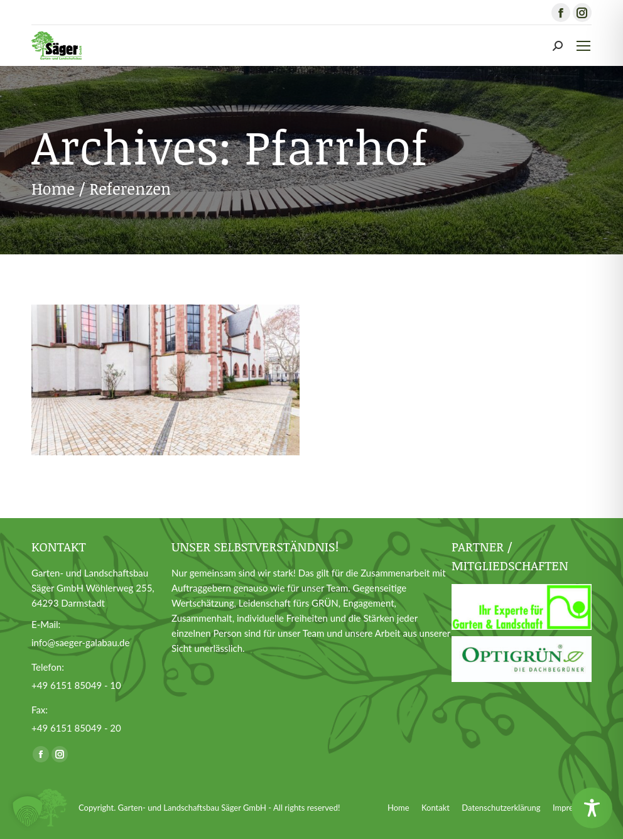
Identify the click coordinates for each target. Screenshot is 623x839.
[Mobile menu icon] (583, 46)
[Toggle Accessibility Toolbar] (592, 808)
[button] (27, 811)
